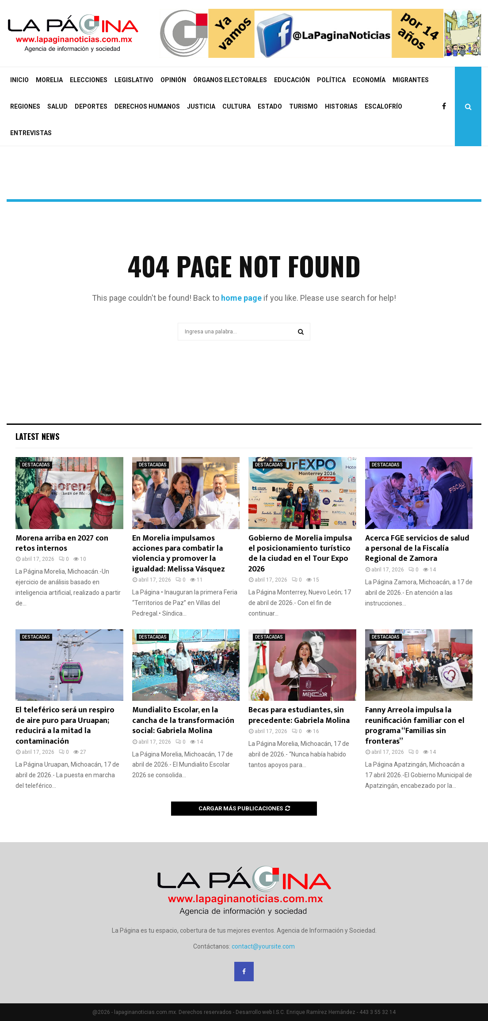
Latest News (37, 436)
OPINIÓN (173, 79)
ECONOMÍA (369, 79)
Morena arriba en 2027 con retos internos (61, 543)
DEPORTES (91, 106)
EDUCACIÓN (292, 79)
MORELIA (49, 79)
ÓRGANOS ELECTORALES (230, 79)
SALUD (57, 106)
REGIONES (25, 106)
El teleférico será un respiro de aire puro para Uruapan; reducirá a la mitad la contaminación (64, 725)
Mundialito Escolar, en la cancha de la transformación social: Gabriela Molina (183, 720)
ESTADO (270, 106)
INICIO (19, 79)
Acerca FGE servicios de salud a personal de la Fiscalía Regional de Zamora (417, 549)
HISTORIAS (341, 106)
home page (241, 298)
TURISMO (303, 106)
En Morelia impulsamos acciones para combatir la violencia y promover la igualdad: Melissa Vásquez (178, 554)
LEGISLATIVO (133, 79)
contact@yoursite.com (263, 946)
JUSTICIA (201, 106)
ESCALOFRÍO (383, 106)
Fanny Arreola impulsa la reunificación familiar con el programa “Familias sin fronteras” (415, 725)
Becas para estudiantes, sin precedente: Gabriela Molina (299, 715)
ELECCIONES (88, 79)
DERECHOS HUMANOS (147, 106)
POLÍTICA (331, 79)
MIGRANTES (411, 79)
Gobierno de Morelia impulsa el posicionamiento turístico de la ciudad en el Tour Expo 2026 (300, 554)
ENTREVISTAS (31, 132)
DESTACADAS (36, 464)
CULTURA (236, 106)
